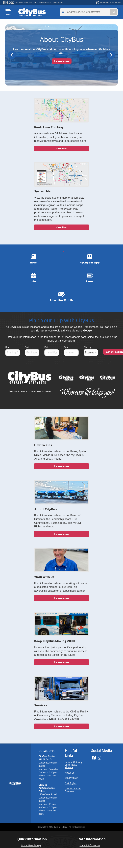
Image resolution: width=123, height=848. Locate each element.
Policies (31, 675)
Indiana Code (90, 675)
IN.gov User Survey (31, 663)
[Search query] (103, 12)
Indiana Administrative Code (89, 681)
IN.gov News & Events (89, 669)
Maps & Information (90, 663)
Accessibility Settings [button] (60, 711)
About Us (69, 590)
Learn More (61, 61)
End (27, 286)
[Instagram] (99, 576)
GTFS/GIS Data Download (73, 608)
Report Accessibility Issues (60, 717)
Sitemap (30, 681)
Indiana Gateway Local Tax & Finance (73, 583)
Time (66, 286)
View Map (33, 166)
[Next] (111, 54)
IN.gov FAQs (30, 687)
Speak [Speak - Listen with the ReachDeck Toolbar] (59, 726)
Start (7, 286)
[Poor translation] (8, 755)
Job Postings (71, 596)
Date (46, 286)
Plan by (87, 286)
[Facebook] (94, 576)
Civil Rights (70, 601)
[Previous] (12, 54)
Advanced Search (31, 669)
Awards (89, 687)
